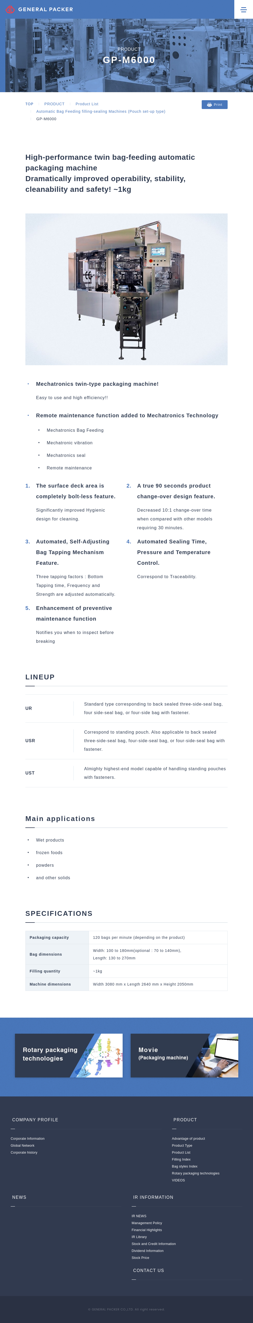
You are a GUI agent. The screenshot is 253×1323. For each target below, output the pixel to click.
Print (218, 105)
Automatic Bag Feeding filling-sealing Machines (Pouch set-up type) (101, 111)
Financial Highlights (147, 1230)
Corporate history (24, 1152)
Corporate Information (28, 1139)
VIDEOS (178, 1180)
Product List (87, 104)
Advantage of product (188, 1139)
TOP (29, 104)
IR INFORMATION (152, 1197)
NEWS (18, 1197)
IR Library (139, 1237)
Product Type (182, 1145)
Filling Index (181, 1159)
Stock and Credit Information (154, 1244)
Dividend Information (148, 1251)
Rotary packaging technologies (196, 1173)
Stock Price (140, 1258)
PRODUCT (54, 104)
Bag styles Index (185, 1166)
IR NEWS (139, 1216)
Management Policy (147, 1223)
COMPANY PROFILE (34, 1120)
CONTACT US (148, 1270)
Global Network (22, 1145)
